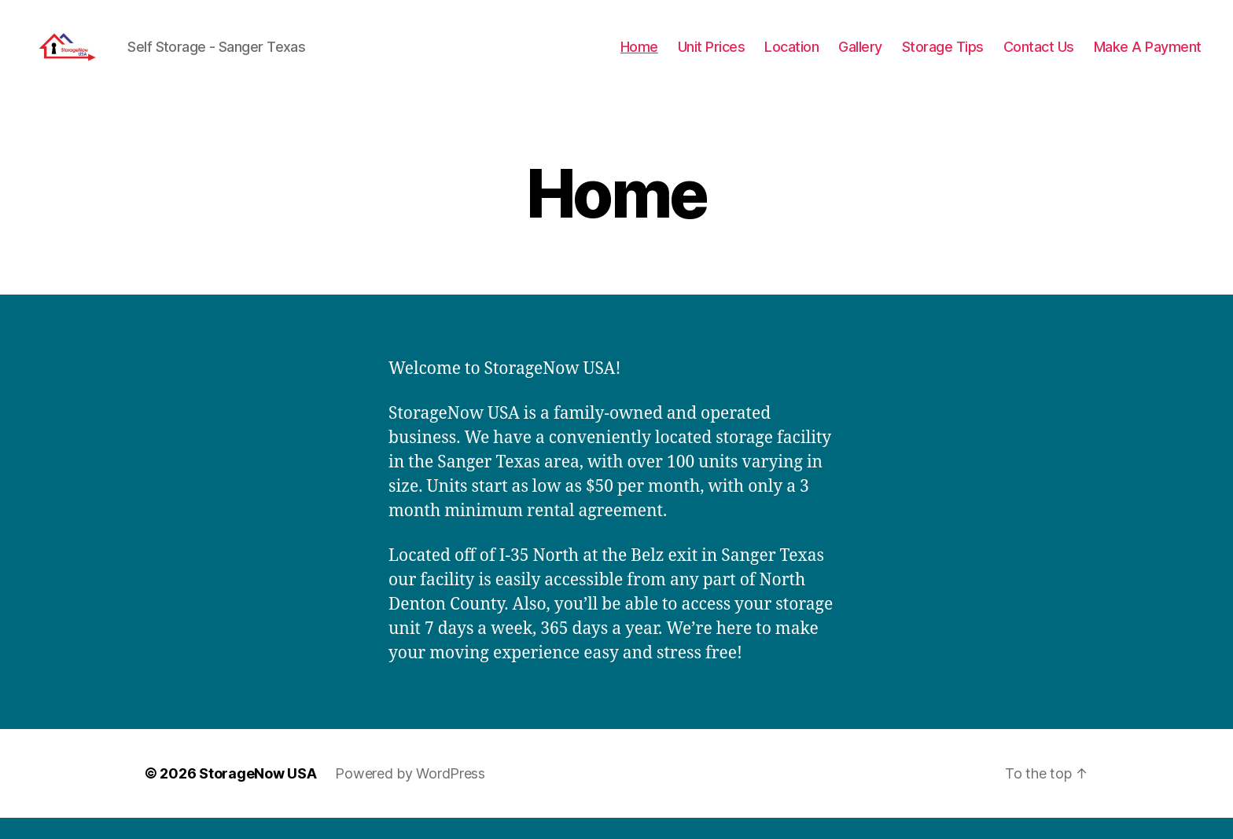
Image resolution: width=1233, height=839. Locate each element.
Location (791, 57)
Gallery (860, 57)
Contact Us (1038, 57)
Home (639, 57)
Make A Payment (1148, 57)
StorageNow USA (257, 794)
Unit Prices (711, 57)
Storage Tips (943, 57)
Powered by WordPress (410, 794)
